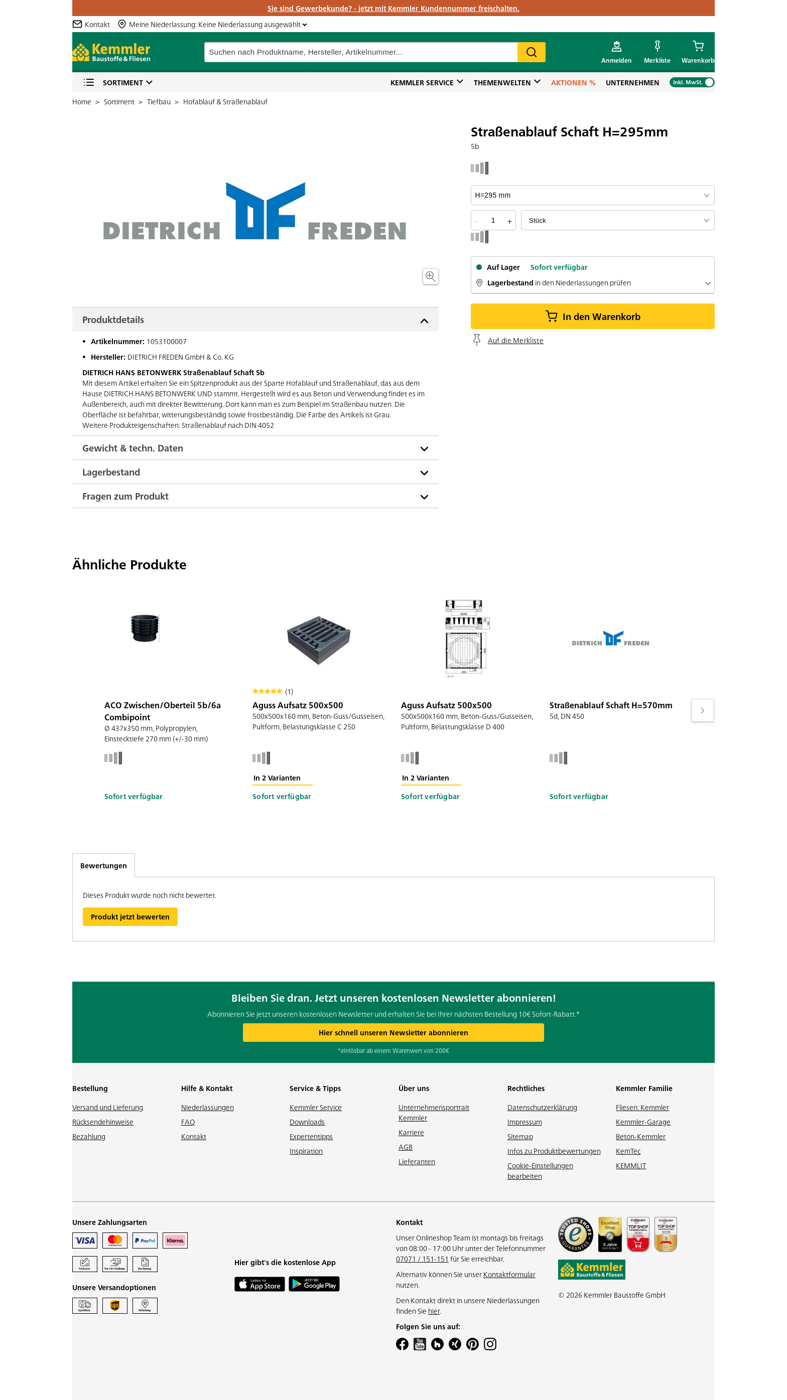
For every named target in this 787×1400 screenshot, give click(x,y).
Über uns (414, 1088)
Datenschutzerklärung (542, 1107)
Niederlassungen (207, 1107)
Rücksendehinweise (103, 1122)
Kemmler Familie (644, 1088)
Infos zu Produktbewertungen (554, 1151)
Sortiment (113, 82)
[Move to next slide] (702, 710)
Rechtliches (526, 1088)
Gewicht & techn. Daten (132, 447)
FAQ (188, 1122)
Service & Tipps (315, 1088)
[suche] (375, 52)
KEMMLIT (631, 1165)
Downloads (307, 1122)
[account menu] (616, 52)
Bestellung (90, 1088)
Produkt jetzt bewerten (130, 916)
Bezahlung (88, 1136)
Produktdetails (113, 319)
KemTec (628, 1151)
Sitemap (520, 1136)
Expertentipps (311, 1136)
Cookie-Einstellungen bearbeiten (540, 1170)
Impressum (524, 1122)
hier (434, 1311)
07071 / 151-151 (422, 1259)
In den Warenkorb (592, 316)
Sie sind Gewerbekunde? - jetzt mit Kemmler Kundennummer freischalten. (393, 8)
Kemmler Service (422, 82)
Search (531, 52)
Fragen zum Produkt (125, 496)
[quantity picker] (493, 220)
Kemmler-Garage (643, 1122)
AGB (406, 1147)
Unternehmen (633, 82)
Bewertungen (103, 865)
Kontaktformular (509, 1274)
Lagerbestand (111, 471)
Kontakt (193, 1136)
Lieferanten (417, 1161)
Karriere (411, 1132)
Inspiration (306, 1151)
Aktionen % (573, 82)
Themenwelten (502, 82)
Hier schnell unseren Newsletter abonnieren (393, 1032)
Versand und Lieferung (107, 1107)
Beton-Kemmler (641, 1136)
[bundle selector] (618, 220)
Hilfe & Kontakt (206, 1088)
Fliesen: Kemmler (642, 1107)
